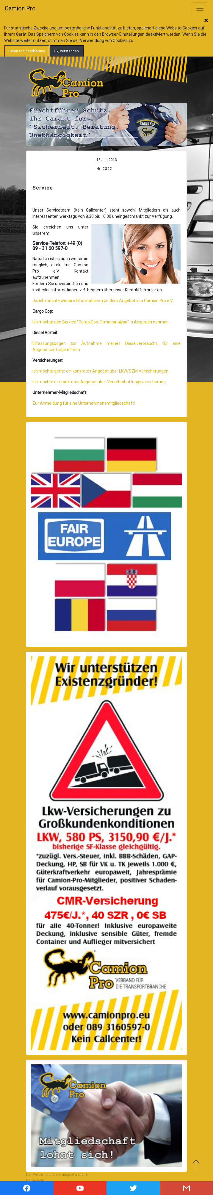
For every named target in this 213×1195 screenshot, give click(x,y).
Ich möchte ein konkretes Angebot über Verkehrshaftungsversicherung (99, 381)
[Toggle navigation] (200, 8)
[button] (38, 124)
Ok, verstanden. (67, 51)
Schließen (206, 20)
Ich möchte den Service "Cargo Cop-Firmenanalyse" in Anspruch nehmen (100, 322)
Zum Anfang (196, 1164)
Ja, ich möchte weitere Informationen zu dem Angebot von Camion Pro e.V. (102, 300)
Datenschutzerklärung (26, 51)
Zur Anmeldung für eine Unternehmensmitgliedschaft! (83, 403)
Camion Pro (20, 8)
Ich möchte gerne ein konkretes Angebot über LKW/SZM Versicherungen (100, 371)
